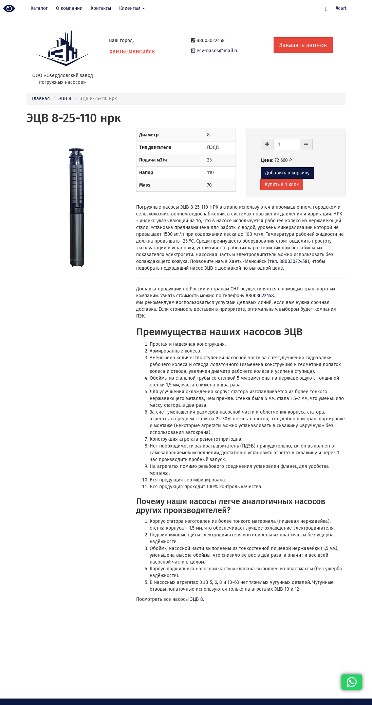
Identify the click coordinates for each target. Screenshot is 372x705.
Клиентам (132, 8)
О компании (69, 8)
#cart (341, 8)
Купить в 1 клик (282, 184)
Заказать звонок (303, 45)
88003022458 (293, 261)
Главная (41, 98)
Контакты (101, 8)
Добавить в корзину (287, 173)
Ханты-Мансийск (132, 52)
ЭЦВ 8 (64, 98)
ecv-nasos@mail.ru (218, 51)
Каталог (39, 8)
